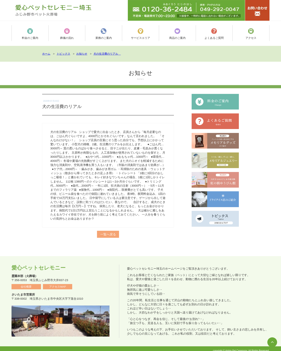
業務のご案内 (103, 34)
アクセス (251, 34)
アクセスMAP (57, 282)
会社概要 (26, 282)
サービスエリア (140, 34)
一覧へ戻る (108, 232)
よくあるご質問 (214, 34)
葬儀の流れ (67, 34)
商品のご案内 (177, 34)
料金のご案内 (30, 34)
